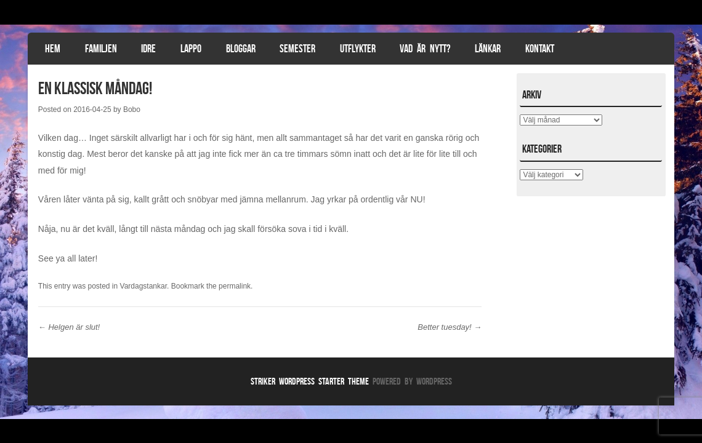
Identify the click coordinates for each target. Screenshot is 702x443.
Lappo (190, 48)
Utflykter (358, 48)
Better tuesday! (450, 327)
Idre (148, 48)
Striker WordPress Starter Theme (310, 381)
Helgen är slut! (69, 327)
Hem (52, 48)
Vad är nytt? (425, 48)
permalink (235, 286)
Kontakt (539, 48)
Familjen (101, 48)
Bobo (131, 109)
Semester (297, 48)
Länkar (488, 48)
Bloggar (241, 48)
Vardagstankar (143, 286)
